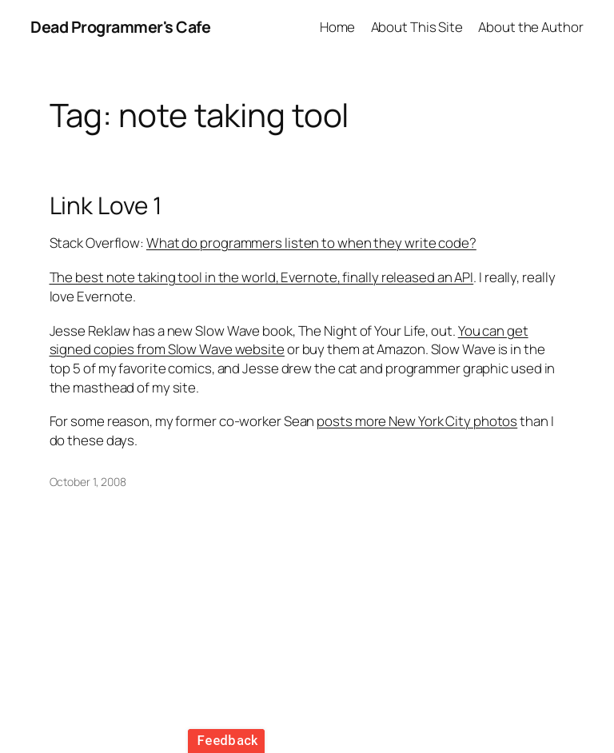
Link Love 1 (106, 205)
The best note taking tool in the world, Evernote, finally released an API (262, 277)
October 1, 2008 (88, 481)
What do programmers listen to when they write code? (311, 242)
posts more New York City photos (417, 421)
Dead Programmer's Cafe (120, 27)
